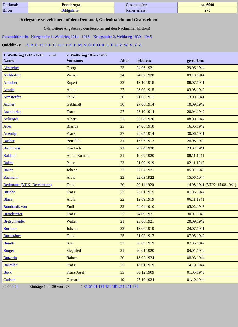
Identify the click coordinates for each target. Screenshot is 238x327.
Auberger (10, 119)
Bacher (8, 141)
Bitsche (9, 192)
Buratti (8, 243)
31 (86, 286)
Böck (7, 272)
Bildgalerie (70, 10)
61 (91, 286)
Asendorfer (12, 112)
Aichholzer (12, 75)
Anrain (8, 90)
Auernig (9, 133)
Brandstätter (12, 214)
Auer (7, 126)
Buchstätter (12, 236)
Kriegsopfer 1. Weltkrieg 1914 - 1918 (60, 37)
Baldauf (9, 155)
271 (135, 286)
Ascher (8, 104)
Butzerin (10, 258)
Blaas (7, 199)
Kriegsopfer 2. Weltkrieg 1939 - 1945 (122, 37)
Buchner (10, 228)
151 (108, 286)
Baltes (8, 163)
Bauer (8, 170)
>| (16, 286)
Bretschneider (14, 221)
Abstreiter (11, 68)
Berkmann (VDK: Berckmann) (27, 185)
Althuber (10, 82)
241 (128, 286)
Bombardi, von (15, 207)
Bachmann (11, 148)
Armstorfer (12, 97)
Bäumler (10, 265)
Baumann (10, 177)
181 (115, 286)
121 (101, 286)
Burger (8, 250)
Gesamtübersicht (15, 37)
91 (96, 286)
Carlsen (9, 280)
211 (122, 286)
